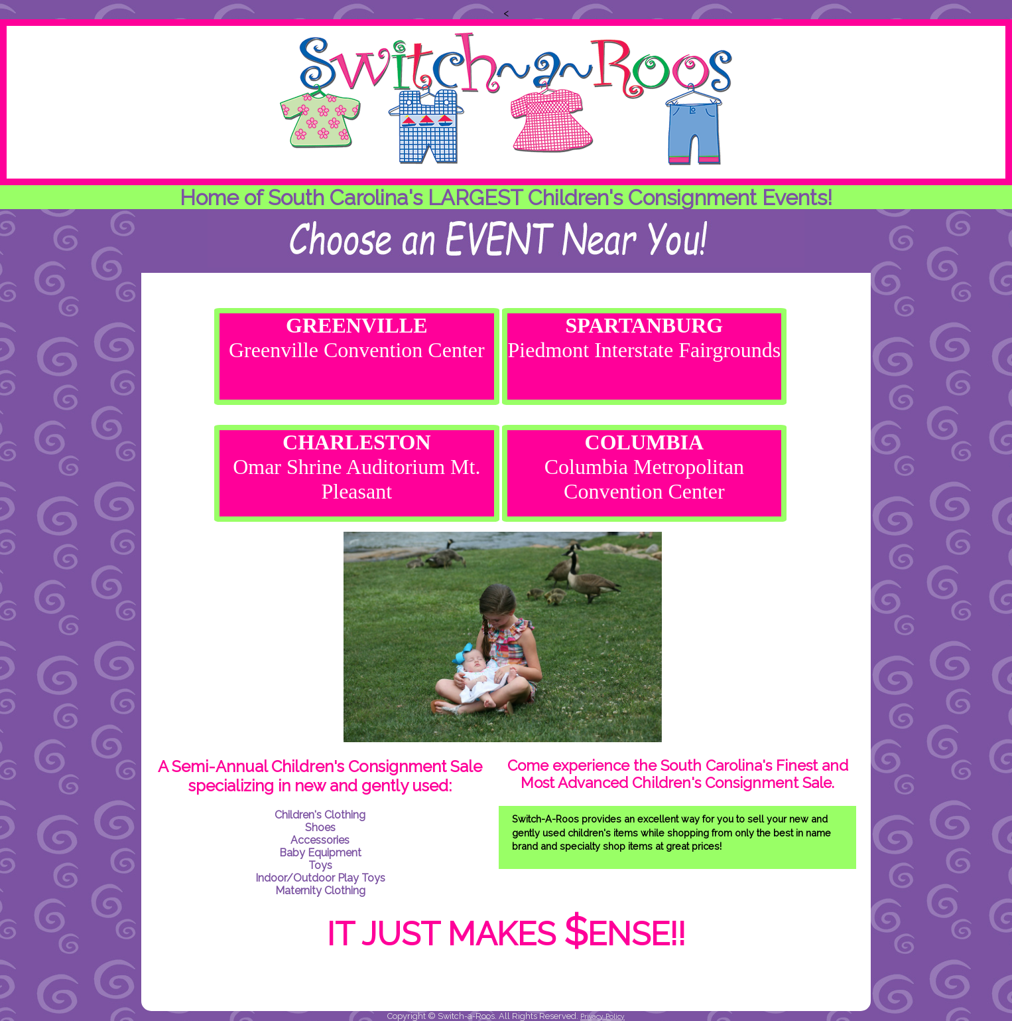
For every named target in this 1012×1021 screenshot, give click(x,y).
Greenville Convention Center (357, 337)
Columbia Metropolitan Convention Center (644, 466)
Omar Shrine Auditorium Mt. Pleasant (356, 466)
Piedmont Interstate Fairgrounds (644, 337)
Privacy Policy (602, 1016)
